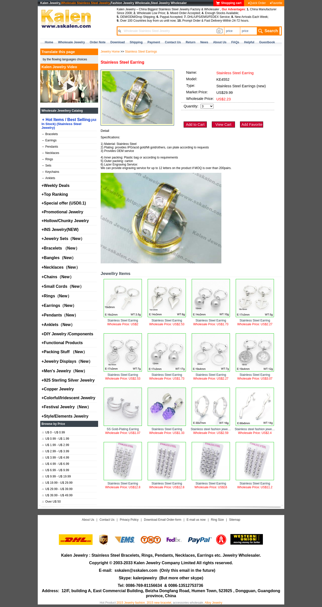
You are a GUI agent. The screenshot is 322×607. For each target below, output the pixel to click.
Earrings (49, 140)
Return (190, 42)
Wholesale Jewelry (71, 42)
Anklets (48, 178)
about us (219, 42)
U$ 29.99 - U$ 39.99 (57, 489)
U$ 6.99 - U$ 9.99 (55, 470)
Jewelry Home (110, 51)
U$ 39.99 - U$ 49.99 (57, 495)
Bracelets (50, 134)
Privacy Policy (129, 519)
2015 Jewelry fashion (130, 602)
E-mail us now (196, 519)
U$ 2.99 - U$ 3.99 (55, 451)
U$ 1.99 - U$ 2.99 (55, 445)
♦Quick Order (257, 3)
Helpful (249, 42)
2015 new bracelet (159, 602)
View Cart (223, 125)
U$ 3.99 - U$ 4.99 (55, 457)
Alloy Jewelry (213, 602)
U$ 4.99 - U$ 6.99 (55, 464)
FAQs (235, 42)
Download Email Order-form (162, 519)
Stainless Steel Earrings (141, 51)
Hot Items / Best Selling (69, 123)
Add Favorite (252, 125)
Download (117, 42)
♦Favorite (276, 3)
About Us (88, 519)
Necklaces (50, 153)
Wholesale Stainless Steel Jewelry (85, 3)
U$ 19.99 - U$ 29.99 (57, 482)
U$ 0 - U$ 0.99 (53, 432)
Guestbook (267, 42)
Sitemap (234, 519)
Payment (153, 42)
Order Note (98, 42)
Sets (46, 165)
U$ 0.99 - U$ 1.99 (55, 438)
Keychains (50, 172)
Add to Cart (195, 125)
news (204, 42)
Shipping (136, 42)
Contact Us (107, 519)
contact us (173, 42)
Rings (47, 159)
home (49, 42)
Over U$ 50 (51, 501)
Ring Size (217, 519)
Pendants (50, 146)
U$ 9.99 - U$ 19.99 (56, 476)
